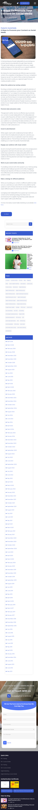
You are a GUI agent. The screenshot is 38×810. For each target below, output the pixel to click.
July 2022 (10, 471)
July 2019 (9, 587)
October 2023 (11, 446)
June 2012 (10, 668)
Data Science (15, 287)
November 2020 (11, 541)
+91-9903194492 (25, 3)
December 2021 (11, 496)
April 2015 (10, 650)
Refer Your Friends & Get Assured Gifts (23, 781)
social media (22, 324)
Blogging (28, 280)
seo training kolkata (9, 324)
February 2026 (11, 348)
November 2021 (11, 499)
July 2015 (9, 639)
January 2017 (11, 615)
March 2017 (10, 608)
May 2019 (9, 594)
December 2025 (11, 355)
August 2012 (10, 664)
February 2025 (11, 390)
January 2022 (11, 492)
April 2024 (10, 425)
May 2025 (10, 380)
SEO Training (4, 761)
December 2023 (11, 439)
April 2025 (10, 383)
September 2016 (11, 625)
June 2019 (10, 590)
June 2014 (10, 661)
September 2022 (12, 464)
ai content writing (14, 280)
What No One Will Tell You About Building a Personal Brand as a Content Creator (21, 796)
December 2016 (11, 618)
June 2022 (10, 475)
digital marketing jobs (22, 297)
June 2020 (10, 552)
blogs (7, 283)
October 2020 (11, 545)
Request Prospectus (7, 781)
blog (6, 17)
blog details (13, 17)
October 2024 (11, 404)
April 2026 (10, 341)
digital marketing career (10, 290)
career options (23, 283)
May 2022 (10, 478)
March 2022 (10, 485)
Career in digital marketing (14, 283)
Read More (15, 242)
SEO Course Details (24, 761)
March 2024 (10, 429)
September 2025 (12, 366)
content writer (29, 283)
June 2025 (10, 376)
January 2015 (10, 653)
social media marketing (21, 327)
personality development (10, 317)
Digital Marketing (22, 287)
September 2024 (12, 408)
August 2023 (10, 453)
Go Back (6, 214)
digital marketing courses (10, 293)
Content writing (8, 287)
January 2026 (11, 352)
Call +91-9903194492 (19, 696)
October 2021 (11, 503)
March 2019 (10, 601)
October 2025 (11, 362)
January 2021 (11, 534)
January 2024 (11, 436)
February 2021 (11, 531)
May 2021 (9, 520)
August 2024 (10, 411)
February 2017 (11, 611)
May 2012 (9, 671)
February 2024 (11, 432)
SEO (18, 320)
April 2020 (10, 555)
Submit (7, 742)
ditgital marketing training (10, 303)
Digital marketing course (20, 290)
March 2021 (10, 527)
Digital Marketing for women (11, 297)
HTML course (23, 307)
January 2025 (11, 394)
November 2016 (11, 622)
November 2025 (11, 359)
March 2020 (10, 559)
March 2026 (10, 345)
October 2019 (11, 576)
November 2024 (11, 401)
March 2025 (10, 387)
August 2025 (10, 369)
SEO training (22, 320)
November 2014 (11, 657)
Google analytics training (21, 303)
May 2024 (10, 422)
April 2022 (10, 482)
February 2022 (11, 489)
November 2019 (11, 573)
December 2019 (11, 569)
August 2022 (10, 468)
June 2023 (10, 460)
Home (2, 17)
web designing (8, 330)
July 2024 (10, 415)
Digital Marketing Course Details (27, 764)
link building (21, 310)
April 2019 (10, 597)
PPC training (18, 317)
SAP (23, 317)
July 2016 (9, 629)
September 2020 (12, 548)
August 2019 (10, 583)
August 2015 (10, 636)
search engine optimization (11, 320)
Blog (25, 280)
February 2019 (11, 604)
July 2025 (10, 373)
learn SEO (15, 310)
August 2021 (10, 510)
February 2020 (11, 562)
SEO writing (16, 324)
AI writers (20, 280)
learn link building (9, 310)
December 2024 (11, 397)
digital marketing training (21, 300)
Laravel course (29, 307)
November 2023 (11, 443)
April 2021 (10, 524)
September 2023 (12, 450)
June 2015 (10, 643)
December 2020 (11, 538)
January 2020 (11, 566)
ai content (7, 280)
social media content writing (11, 327)
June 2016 (10, 632)
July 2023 (10, 457)
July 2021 (9, 513)
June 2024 (10, 418)
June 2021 (10, 517)
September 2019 (11, 580)
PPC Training (4, 758)
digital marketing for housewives (22, 293)
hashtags (17, 307)
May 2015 (9, 646)
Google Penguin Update (10, 307)
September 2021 (11, 506)
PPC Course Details (24, 758)
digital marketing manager (10, 300)
